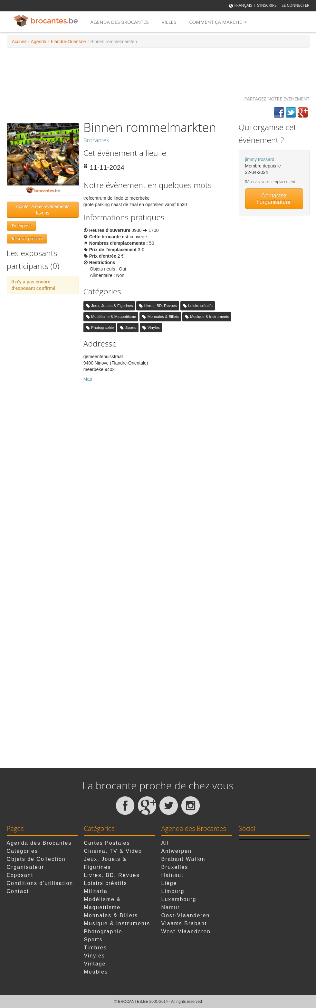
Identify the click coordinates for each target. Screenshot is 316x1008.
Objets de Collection (36, 859)
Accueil (19, 41)
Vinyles (154, 327)
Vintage (95, 963)
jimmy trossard (259, 159)
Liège (169, 883)
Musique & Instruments (209, 316)
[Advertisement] (158, 68)
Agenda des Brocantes (120, 22)
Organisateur (25, 867)
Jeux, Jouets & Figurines (112, 305)
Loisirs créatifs (200, 305)
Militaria (96, 891)
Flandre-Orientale (68, 41)
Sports (130, 327)
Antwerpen (176, 851)
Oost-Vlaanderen (185, 915)
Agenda (38, 41)
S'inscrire (267, 5)
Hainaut (172, 875)
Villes (169, 22)
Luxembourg (178, 899)
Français (243, 5)
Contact (18, 891)
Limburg (173, 891)
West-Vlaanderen (186, 931)
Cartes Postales (107, 843)
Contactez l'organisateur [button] (274, 198)
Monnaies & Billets (163, 316)
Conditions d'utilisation (40, 883)
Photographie (102, 327)
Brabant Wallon (183, 859)
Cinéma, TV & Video (113, 851)
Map (87, 379)
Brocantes (96, 140)
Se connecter (295, 5)
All (165, 843)
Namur (170, 907)
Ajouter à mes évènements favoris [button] (43, 209)
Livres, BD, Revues (160, 305)
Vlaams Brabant (184, 923)
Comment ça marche (218, 22)
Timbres (95, 947)
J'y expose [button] (21, 225)
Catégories (22, 851)
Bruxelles (174, 867)
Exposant (20, 875)
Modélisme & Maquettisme (113, 316)
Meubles (96, 972)
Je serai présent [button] (27, 238)
